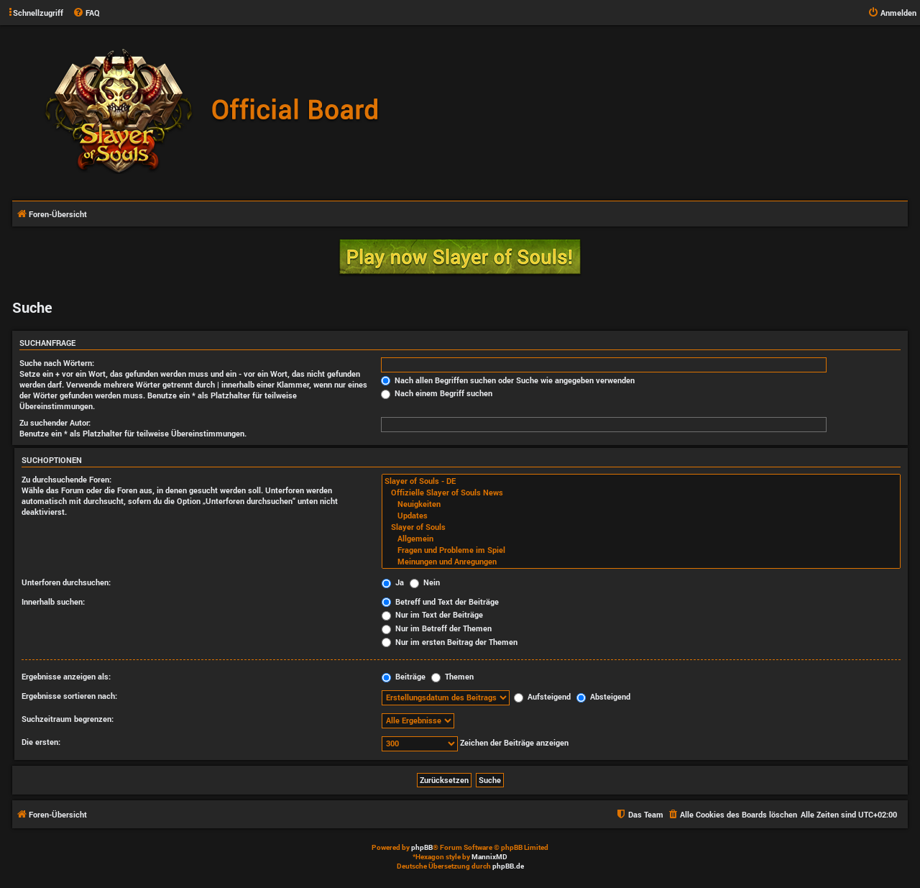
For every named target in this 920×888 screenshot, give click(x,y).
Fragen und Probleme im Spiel (641, 550)
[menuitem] (86, 13)
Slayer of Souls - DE (641, 481)
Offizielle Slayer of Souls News (641, 492)
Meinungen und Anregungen (641, 561)
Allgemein (641, 538)
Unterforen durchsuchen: (66, 582)
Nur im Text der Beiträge (432, 614)
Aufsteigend (542, 696)
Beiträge (404, 676)
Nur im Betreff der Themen (437, 628)
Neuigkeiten (641, 504)
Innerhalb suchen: (53, 601)
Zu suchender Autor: (55, 422)
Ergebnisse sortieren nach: (69, 695)
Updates (641, 515)
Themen (452, 676)
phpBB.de (508, 866)
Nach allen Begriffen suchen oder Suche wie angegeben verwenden (508, 380)
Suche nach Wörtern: (56, 362)
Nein (425, 582)
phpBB (422, 847)
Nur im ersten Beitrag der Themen (450, 641)
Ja (393, 582)
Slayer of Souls (641, 527)
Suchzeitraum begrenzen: (68, 718)
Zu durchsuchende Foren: (66, 479)
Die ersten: (41, 741)
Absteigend (603, 696)
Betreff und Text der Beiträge (440, 601)
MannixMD (489, 856)
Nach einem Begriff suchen (436, 393)
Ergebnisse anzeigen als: (66, 676)
